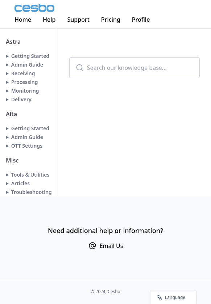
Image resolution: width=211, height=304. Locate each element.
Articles (20, 183)
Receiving (23, 73)
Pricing (110, 20)
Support (78, 20)
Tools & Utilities (30, 174)
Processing (24, 82)
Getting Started (30, 55)
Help (49, 20)
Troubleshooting (31, 192)
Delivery (21, 99)
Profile (141, 20)
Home (23, 20)
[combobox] (134, 68)
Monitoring (25, 90)
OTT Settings (26, 145)
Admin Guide (27, 64)
